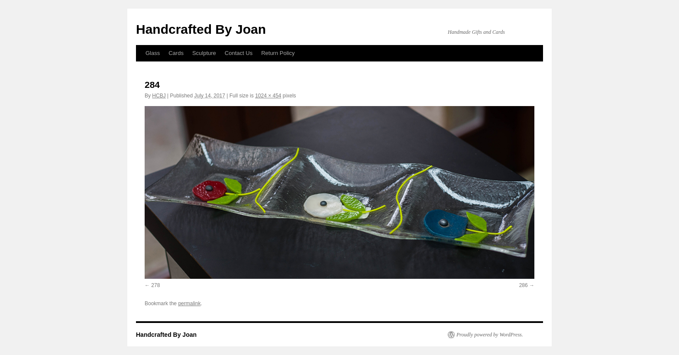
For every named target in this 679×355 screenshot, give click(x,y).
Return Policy (277, 53)
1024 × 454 (268, 96)
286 (523, 285)
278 (155, 285)
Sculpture (204, 53)
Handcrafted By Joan (201, 29)
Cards (176, 53)
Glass (153, 53)
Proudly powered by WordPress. (489, 335)
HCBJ (158, 96)
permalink (189, 303)
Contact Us (238, 53)
